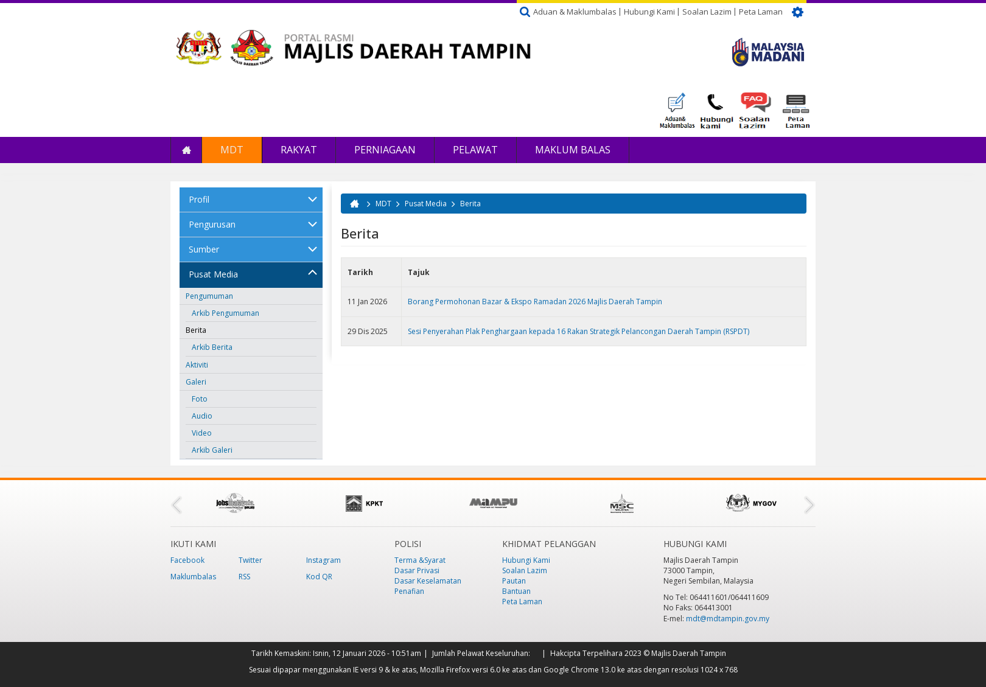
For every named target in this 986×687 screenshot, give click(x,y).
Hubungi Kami (649, 11)
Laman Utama (186, 150)
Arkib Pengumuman (225, 313)
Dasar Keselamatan (427, 581)
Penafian (409, 591)
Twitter (250, 560)
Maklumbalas (193, 576)
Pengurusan (212, 224)
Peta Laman (761, 11)
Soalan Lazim (707, 11)
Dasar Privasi (416, 570)
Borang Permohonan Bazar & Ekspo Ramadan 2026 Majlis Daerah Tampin (535, 301)
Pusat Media (213, 274)
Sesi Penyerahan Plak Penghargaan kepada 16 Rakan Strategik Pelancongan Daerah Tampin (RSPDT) (578, 331)
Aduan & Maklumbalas (575, 11)
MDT (231, 149)
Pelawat (475, 149)
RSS (244, 576)
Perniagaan (385, 149)
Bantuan (516, 591)
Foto (200, 399)
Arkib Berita (212, 347)
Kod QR (319, 576)
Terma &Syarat (420, 560)
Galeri (196, 382)
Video (202, 433)
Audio (202, 416)
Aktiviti (197, 365)
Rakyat (299, 149)
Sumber (204, 249)
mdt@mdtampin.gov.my (727, 618)
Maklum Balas (572, 149)
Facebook (187, 560)
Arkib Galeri (212, 450)
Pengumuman (209, 296)
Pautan (514, 581)
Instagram (323, 560)
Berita (196, 330)
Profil (199, 199)
